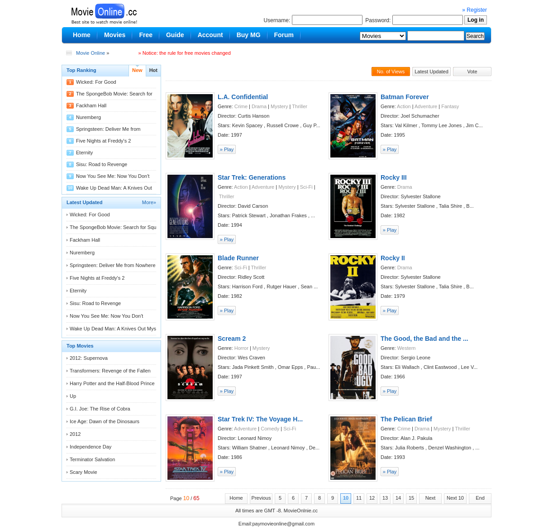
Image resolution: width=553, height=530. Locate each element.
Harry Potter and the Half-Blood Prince (112, 383)
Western (406, 348)
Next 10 (455, 498)
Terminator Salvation (92, 459)
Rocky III (394, 177)
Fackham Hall (91, 105)
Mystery (279, 106)
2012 (75, 434)
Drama (259, 106)
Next (430, 498)
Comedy (270, 428)
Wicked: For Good (96, 82)
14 (398, 498)
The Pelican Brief (406, 419)
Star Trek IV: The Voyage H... (260, 419)
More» (149, 202)
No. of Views (391, 71)
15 (411, 498)
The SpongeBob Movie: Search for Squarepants (123, 227)
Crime (241, 106)
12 (372, 498)
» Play (227, 149)
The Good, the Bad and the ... (424, 338)
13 (385, 498)
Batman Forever (405, 96)
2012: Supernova (89, 358)
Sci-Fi (306, 187)
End (480, 498)
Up (73, 396)
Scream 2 (232, 338)
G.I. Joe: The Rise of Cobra (100, 408)
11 (359, 498)
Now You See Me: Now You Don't (112, 176)
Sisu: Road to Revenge (101, 164)
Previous (261, 498)
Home (236, 498)
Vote (472, 71)
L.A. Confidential (243, 96)
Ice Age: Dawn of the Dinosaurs (104, 421)
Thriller (299, 106)
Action (404, 106)
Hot (153, 70)
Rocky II (393, 258)
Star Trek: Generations (252, 177)
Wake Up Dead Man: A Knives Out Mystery (117, 328)
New (137, 70)
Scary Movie (83, 472)
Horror (241, 348)
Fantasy (450, 106)
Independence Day (90, 446)
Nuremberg (88, 117)
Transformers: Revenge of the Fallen (110, 370)
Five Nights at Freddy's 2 (103, 140)
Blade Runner (238, 258)
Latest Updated (431, 71)
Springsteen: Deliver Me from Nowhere (113, 265)
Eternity (84, 152)
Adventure (426, 106)
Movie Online (90, 53)
